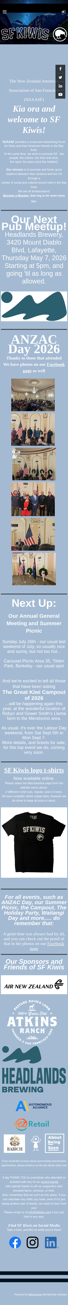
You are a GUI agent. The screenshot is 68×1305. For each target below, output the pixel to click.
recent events (49, 1181)
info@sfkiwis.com (39, 1212)
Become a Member (16, 195)
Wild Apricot (35, 1294)
